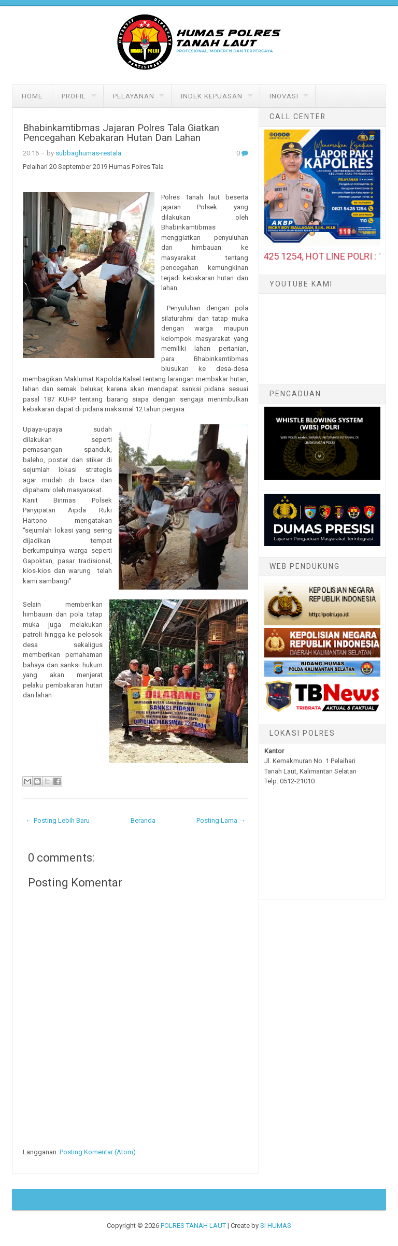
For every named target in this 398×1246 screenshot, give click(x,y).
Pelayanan (133, 96)
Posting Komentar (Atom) (98, 1152)
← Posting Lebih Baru (57, 820)
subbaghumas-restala (88, 153)
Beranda (143, 820)
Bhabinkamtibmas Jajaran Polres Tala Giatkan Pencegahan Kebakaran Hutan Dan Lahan (121, 133)
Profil (74, 96)
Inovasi (283, 96)
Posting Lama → (221, 820)
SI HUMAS (275, 1225)
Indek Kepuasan (212, 96)
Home (32, 96)
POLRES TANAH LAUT (193, 1225)
